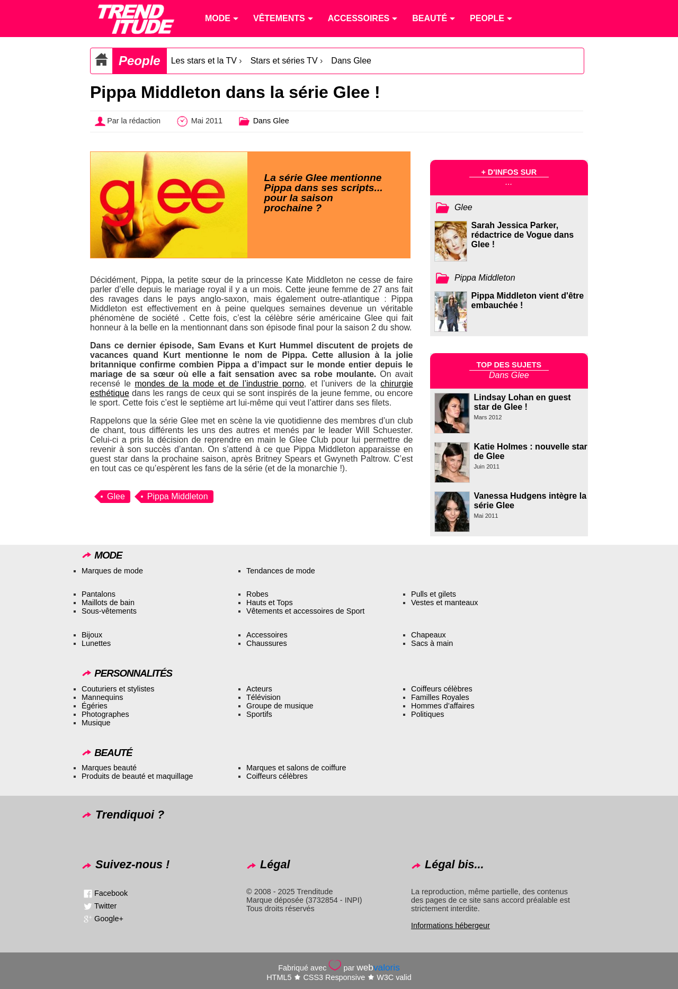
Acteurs (259, 689)
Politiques (427, 714)
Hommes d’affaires (443, 706)
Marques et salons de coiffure (296, 767)
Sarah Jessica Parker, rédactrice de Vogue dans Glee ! (522, 235)
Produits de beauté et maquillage (137, 776)
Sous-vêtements (109, 611)
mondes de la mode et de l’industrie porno (219, 383)
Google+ (108, 918)
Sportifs (259, 714)
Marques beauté (109, 767)
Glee (116, 496)
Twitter (105, 905)
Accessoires (267, 635)
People (139, 60)
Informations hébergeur (450, 925)
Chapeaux (428, 635)
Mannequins (102, 697)
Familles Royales (440, 697)
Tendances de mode (280, 571)
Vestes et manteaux (444, 602)
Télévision (263, 697)
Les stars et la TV (204, 60)
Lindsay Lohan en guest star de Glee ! (522, 402)
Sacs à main (432, 643)
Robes (257, 594)
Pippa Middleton (177, 496)
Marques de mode (112, 571)
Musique (96, 722)
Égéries (95, 706)
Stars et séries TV (284, 60)
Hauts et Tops (269, 602)
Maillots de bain (108, 602)
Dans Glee (351, 60)
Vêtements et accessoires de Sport (305, 611)
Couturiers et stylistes (118, 689)
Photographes (105, 714)
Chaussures (266, 643)
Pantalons (98, 594)
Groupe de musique (279, 706)
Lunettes (96, 643)
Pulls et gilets (433, 594)
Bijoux (92, 635)
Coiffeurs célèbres (441, 689)
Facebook (111, 892)
